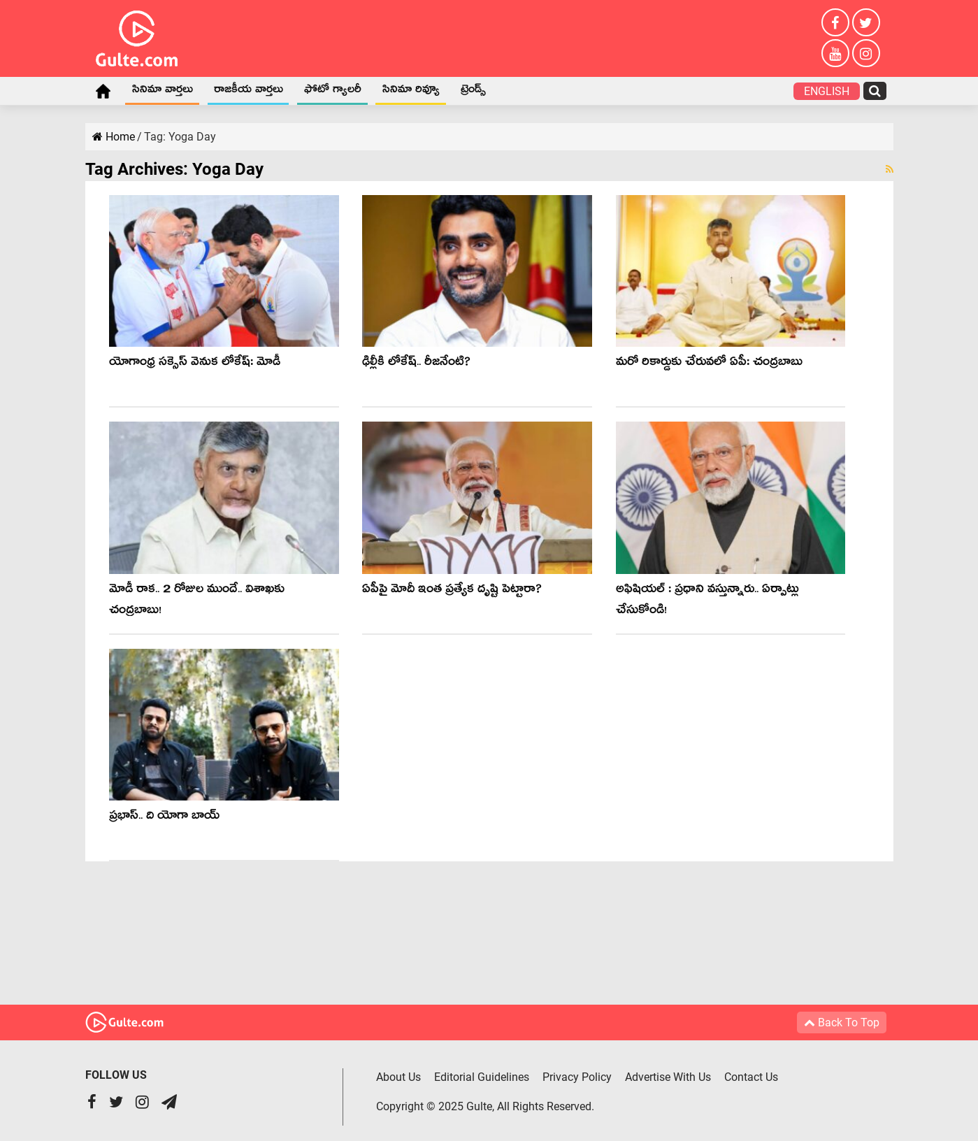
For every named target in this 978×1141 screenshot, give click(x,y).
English (826, 91)
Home (103, 91)
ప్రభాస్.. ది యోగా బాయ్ (164, 817)
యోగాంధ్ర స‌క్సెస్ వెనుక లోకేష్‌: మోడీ (194, 363)
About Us (398, 1077)
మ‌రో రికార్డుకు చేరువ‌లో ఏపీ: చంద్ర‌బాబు (709, 363)
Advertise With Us (668, 1077)
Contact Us (751, 1077)
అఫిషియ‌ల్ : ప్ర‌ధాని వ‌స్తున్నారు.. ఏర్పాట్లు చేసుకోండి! (707, 602)
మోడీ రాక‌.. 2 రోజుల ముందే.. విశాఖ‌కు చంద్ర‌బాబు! (197, 602)
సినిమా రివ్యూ (411, 91)
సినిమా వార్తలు (162, 91)
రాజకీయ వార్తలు (248, 91)
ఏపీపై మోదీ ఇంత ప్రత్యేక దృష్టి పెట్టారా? (452, 591)
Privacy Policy (577, 1077)
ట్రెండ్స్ (473, 91)
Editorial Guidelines (481, 1077)
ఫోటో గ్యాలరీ (332, 91)
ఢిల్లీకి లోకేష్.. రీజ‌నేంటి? (416, 363)
